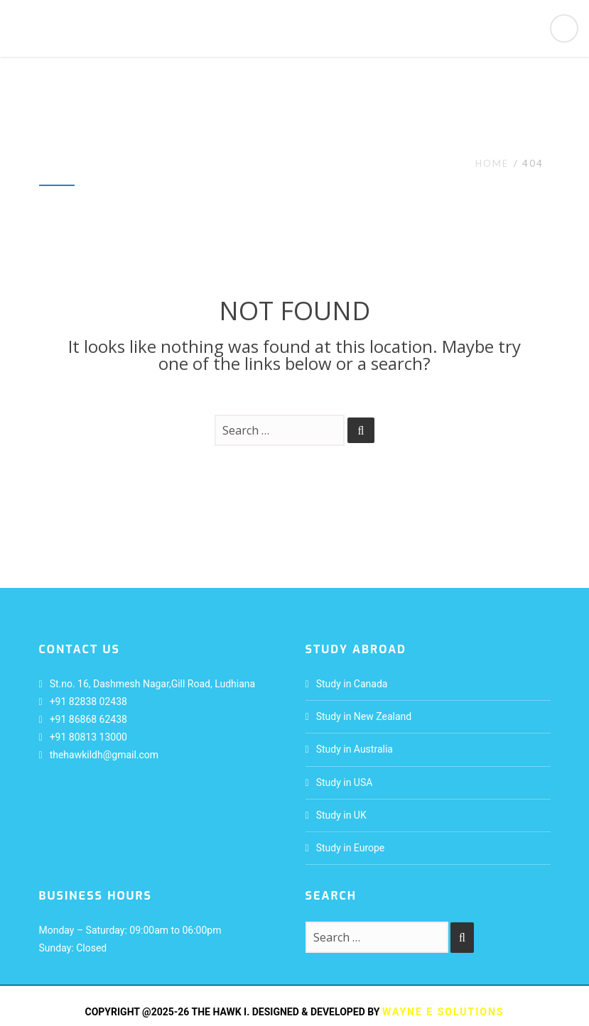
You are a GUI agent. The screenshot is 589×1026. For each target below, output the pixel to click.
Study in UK (341, 815)
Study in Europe (350, 847)
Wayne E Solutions (443, 1011)
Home (492, 163)
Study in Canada (352, 683)
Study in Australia (354, 749)
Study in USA (344, 782)
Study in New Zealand (364, 716)
